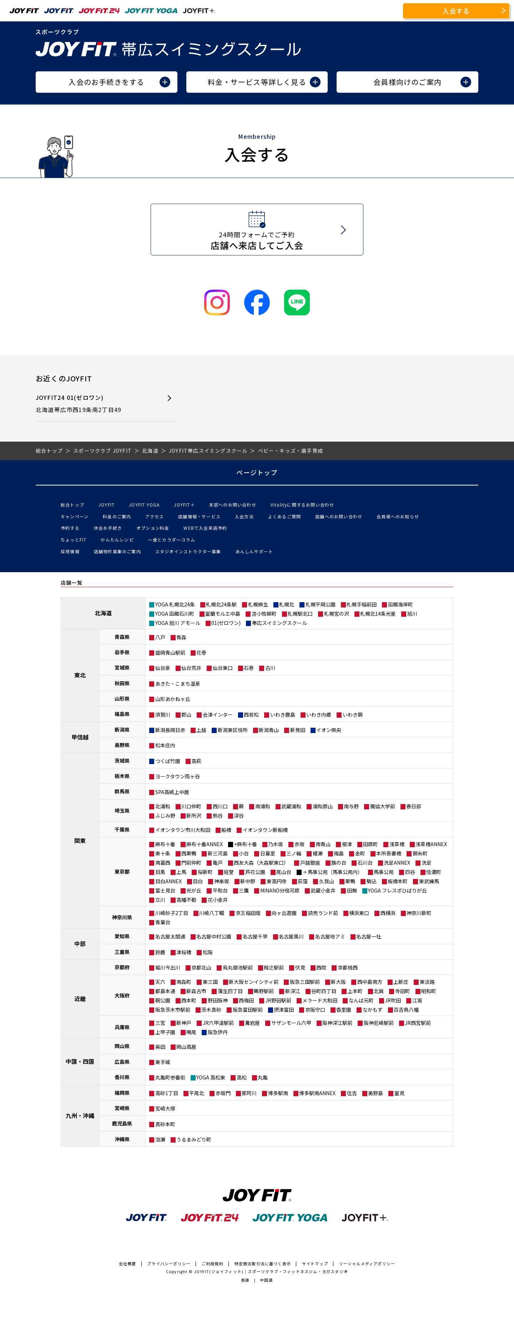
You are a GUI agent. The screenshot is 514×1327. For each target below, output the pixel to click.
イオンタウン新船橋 (265, 829)
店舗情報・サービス (199, 516)
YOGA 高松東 (210, 1077)
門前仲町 (191, 862)
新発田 (297, 729)
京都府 (122, 967)
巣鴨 (350, 881)
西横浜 (388, 912)
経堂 (229, 871)
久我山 (326, 881)
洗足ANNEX (397, 862)
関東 (80, 840)
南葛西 (162, 862)
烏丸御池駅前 (238, 967)
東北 (80, 675)
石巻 (249, 667)
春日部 (413, 806)
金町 (360, 853)
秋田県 (122, 683)
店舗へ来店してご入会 (257, 240)
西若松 (251, 714)
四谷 (410, 871)
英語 (245, 1280)
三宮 (160, 1022)
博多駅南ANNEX (317, 1093)
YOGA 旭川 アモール (177, 622)
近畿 (80, 998)
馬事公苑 (384, 871)
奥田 (160, 1046)
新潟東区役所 (233, 729)
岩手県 (122, 652)
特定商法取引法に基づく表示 (263, 1263)
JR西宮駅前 (418, 1022)
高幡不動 (186, 899)
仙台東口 (223, 667)
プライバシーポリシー (169, 1263)
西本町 (188, 1000)
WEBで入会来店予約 (205, 528)
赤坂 (299, 844)
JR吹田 (393, 1000)
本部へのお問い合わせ (232, 505)
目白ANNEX (168, 881)
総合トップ (72, 505)
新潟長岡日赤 (170, 729)
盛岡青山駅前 (170, 652)
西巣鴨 (188, 853)
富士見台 (165, 890)
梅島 (339, 853)
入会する (456, 10)
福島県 (122, 713)
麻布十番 (165, 844)
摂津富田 (284, 1009)
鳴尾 (191, 1032)
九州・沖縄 (80, 1115)
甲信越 (80, 737)
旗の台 (338, 862)
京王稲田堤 (248, 912)
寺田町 (402, 991)
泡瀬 (160, 1139)
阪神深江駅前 (337, 1022)
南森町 (183, 981)
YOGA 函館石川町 (174, 613)
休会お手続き (108, 528)
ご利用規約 (212, 1263)
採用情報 (70, 551)
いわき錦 (353, 714)
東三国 (210, 981)
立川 (160, 899)
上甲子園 (165, 1032)
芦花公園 (255, 871)
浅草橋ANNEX (431, 844)
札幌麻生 (258, 604)
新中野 (247, 881)
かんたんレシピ (117, 540)
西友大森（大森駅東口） (261, 862)
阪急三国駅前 (305, 981)
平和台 (220, 890)
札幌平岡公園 (321, 604)
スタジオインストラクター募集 (188, 551)
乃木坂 (275, 844)
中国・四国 (80, 1061)
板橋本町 (398, 881)
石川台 (365, 862)
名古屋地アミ (330, 936)
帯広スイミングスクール (279, 622)
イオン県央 (328, 729)
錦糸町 (420, 853)
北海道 (103, 613)
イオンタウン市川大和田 (182, 829)
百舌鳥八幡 (406, 1009)
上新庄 (400, 981)
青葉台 (162, 922)
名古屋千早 (255, 936)
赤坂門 (223, 1093)
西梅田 (246, 1000)
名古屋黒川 (291, 936)
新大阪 (338, 981)
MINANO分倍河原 (279, 890)
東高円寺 (277, 881)
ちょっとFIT (73, 540)
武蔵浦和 (291, 806)
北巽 (379, 991)
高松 (242, 1077)
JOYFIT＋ (184, 505)
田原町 (370, 844)
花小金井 (218, 899)
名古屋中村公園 (213, 936)
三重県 (122, 951)
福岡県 (122, 1092)
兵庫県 (122, 1027)
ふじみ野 (165, 815)
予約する (70, 528)
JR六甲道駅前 (218, 1022)
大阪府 (122, 995)
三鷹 (244, 890)
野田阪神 (218, 1000)
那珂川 (249, 1093)
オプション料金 (152, 528)
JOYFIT (107, 505)
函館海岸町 (400, 604)
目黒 (160, 871)
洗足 (427, 862)
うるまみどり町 (193, 1139)
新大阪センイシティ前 (253, 981)
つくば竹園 (167, 760)
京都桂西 (348, 967)
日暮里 (267, 853)
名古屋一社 (368, 936)
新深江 (292, 991)
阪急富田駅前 (248, 1009)
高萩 (196, 760)
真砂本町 (165, 1124)
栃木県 (122, 775)
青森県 (122, 636)
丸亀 (263, 1077)
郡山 (186, 714)
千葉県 (122, 829)
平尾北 (196, 1093)
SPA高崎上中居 (172, 791)
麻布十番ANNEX (204, 844)
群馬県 (122, 791)
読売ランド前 (323, 912)
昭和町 (428, 991)
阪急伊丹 (218, 1032)
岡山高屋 (186, 1046)
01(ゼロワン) (226, 622)
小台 (244, 853)
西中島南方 (369, 981)
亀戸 (218, 862)
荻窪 (303, 881)
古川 (270, 667)
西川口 (220, 806)
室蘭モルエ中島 (222, 613)
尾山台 (283, 871)
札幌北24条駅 (221, 604)
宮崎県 (122, 1108)
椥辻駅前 (274, 967)
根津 (347, 844)
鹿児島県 (122, 1123)
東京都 (122, 871)
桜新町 (205, 871)
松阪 (208, 952)
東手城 (162, 1062)
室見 (399, 1093)
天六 (160, 981)
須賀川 (162, 714)
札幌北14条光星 (378, 613)
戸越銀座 (310, 862)
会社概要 (127, 1263)
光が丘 (193, 890)
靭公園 (162, 1000)
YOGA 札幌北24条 (175, 604)
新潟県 (122, 729)
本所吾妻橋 (388, 853)
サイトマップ (315, 1263)
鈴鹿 (160, 952)
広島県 (122, 1061)
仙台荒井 (191, 667)
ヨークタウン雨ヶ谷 (177, 776)
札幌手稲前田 (362, 604)
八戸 (160, 637)
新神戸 (183, 1022)
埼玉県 (122, 810)
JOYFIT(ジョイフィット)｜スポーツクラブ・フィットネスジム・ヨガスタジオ (271, 1271)
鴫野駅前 (264, 991)
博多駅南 (278, 1093)
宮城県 (122, 667)
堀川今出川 (167, 967)
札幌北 (286, 604)
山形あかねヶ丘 (172, 698)
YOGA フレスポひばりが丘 (397, 890)
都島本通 (165, 991)
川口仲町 (191, 806)
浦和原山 (323, 806)
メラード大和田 (319, 1000)
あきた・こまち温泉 (177, 683)
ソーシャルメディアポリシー (367, 1263)
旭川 (412, 613)
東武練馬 (429, 881)
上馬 (181, 871)
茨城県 (122, 760)
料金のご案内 (117, 516)
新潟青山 (269, 729)
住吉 (352, 1093)
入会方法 (244, 516)
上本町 (355, 991)
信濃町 (433, 871)
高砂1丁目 (166, 1093)
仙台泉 (162, 667)
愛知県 (122, 936)
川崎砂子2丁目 (171, 912)
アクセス (154, 516)
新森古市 (196, 991)
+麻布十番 (245, 844)
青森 (181, 637)
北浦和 (162, 806)
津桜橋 (183, 952)
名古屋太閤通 (170, 936)
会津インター (218, 714)
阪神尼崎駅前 (379, 1022)
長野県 (122, 744)
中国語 (266, 1280)
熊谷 (218, 815)
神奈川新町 (419, 912)
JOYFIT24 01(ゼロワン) (94, 403)
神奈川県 (122, 917)
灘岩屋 (252, 1022)
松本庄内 (165, 745)
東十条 (162, 853)
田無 (352, 890)
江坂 (417, 1000)
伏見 (300, 967)
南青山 (323, 844)
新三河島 (218, 853)
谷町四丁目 (323, 991)
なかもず (373, 1009)
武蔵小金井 (323, 890)
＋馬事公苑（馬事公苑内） (333, 871)
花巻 (201, 652)
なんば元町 (361, 1000)
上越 (201, 729)
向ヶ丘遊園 (284, 912)
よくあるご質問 (284, 516)
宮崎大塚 (165, 1108)
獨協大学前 (382, 806)
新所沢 (193, 815)
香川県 (122, 1077)
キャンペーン (75, 516)
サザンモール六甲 (291, 1022)
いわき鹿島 (282, 714)
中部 (80, 943)
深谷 (239, 815)
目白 (198, 881)
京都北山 (201, 967)
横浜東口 (359, 912)
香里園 (343, 1009)
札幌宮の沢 (336, 613)
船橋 (226, 829)
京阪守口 (315, 1009)
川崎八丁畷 (211, 912)
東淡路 (427, 981)
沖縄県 (122, 1139)
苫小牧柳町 (264, 613)
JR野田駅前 (278, 1000)
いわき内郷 (318, 714)
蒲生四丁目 (230, 991)
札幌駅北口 (300, 613)
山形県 (122, 698)
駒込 (372, 881)
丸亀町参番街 (170, 1077)
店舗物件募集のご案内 (117, 551)
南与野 (351, 806)
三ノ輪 (293, 853)
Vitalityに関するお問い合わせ (302, 505)
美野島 (375, 1093)
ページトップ (256, 472)
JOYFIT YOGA (144, 505)
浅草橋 (396, 844)
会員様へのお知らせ (398, 516)
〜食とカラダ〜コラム (171, 540)
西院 (321, 967)
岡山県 (122, 1045)
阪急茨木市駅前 (172, 1009)
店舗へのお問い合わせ (338, 516)
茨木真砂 (211, 1009)
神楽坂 (221, 881)
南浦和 (262, 806)
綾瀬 (318, 853)
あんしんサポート (254, 551)
